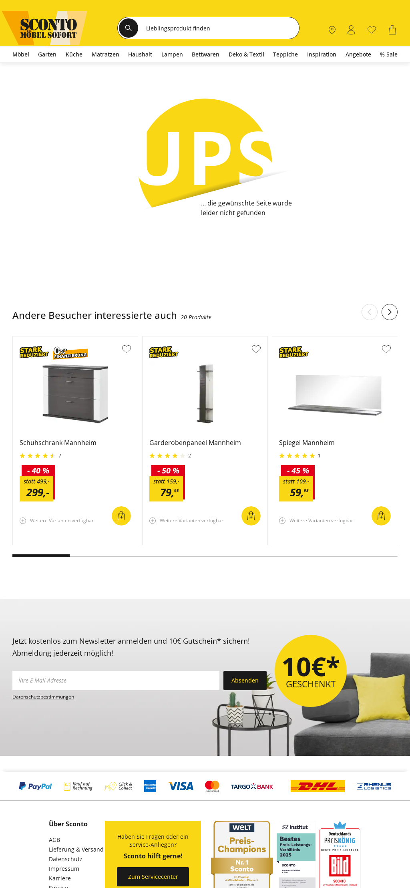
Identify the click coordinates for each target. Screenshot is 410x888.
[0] (372, 29)
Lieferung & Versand (76, 849)
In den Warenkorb (121, 516)
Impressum (64, 868)
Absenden (245, 680)
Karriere (60, 878)
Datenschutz (65, 859)
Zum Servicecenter (153, 876)
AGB (54, 840)
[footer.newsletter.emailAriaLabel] (115, 680)
